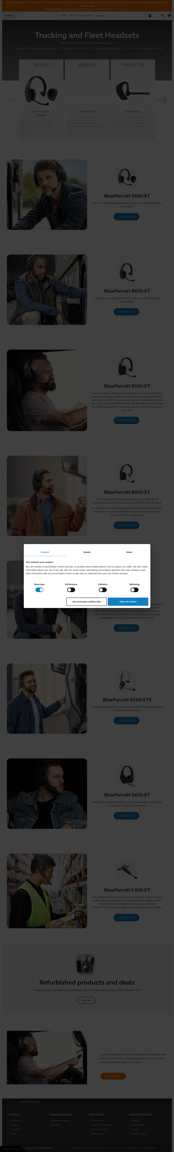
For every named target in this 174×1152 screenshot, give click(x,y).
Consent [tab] (45, 552)
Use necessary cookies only (86, 601)
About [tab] (129, 552)
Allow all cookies (128, 601)
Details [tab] (87, 552)
